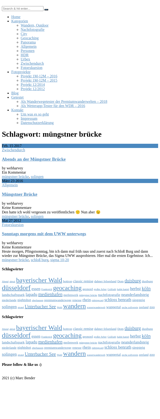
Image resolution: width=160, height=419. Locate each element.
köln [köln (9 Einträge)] (146, 288)
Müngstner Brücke (19, 194)
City (24, 34)
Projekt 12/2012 (33, 89)
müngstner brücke (15, 177)
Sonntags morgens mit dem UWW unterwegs (44, 233)
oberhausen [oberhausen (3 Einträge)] (37, 300)
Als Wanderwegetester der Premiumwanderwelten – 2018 (64, 102)
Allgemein (29, 46)
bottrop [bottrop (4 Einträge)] (67, 281)
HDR (25, 55)
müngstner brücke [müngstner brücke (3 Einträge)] (88, 295)
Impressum (29, 118)
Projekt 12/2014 (33, 85)
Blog (15, 93)
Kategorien (19, 21)
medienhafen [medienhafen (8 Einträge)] (50, 294)
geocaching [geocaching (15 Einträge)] (67, 287)
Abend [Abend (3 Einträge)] (5, 281)
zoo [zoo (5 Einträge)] (152, 307)
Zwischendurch (32, 63)
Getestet (17, 97)
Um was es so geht (35, 114)
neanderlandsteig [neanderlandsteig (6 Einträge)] (135, 294)
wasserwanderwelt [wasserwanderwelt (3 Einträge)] (96, 307)
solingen (37, 177)
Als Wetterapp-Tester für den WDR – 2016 (53, 106)
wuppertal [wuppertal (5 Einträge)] (113, 307)
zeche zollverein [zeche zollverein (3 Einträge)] (130, 307)
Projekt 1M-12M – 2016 (39, 76)
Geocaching (30, 38)
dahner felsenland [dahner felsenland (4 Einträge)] (105, 281)
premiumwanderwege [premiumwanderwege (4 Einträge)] (57, 300)
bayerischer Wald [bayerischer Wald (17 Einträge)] (39, 280)
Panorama (28, 42)
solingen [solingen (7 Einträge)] (9, 306)
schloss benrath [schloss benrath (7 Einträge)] (117, 299)
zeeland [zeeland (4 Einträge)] (144, 307)
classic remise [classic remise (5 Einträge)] (83, 281)
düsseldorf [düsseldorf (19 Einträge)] (16, 287)
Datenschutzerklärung (37, 123)
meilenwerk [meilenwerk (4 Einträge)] (70, 295)
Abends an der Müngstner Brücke (34, 159)
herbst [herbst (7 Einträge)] (135, 288)
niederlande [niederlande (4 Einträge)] (9, 300)
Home (15, 17)
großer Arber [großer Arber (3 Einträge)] (100, 289)
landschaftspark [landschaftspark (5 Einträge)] (13, 295)
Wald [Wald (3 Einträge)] (59, 307)
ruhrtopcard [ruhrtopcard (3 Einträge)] (98, 300)
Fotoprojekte (21, 72)
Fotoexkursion (31, 68)
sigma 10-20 (59, 260)
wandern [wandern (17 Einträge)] (74, 306)
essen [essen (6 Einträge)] (35, 289)
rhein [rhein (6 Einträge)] (86, 300)
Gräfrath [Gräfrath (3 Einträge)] (112, 289)
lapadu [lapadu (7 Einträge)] (31, 294)
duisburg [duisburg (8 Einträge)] (133, 280)
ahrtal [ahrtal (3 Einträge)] (12, 281)
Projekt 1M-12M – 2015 (39, 80)
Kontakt (17, 110)
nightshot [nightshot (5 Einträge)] (24, 300)
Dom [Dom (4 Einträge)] (120, 281)
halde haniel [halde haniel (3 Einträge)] (123, 289)
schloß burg (39, 260)
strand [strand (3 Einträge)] (21, 307)
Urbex (25, 59)
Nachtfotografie (32, 30)
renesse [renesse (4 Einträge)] (77, 300)
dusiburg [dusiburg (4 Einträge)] (147, 281)
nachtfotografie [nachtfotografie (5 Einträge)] (109, 295)
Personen (28, 51)
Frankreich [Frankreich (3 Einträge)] (46, 289)
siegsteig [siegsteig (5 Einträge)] (138, 300)
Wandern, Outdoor (35, 25)
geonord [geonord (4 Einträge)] (87, 289)
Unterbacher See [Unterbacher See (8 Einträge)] (40, 306)
